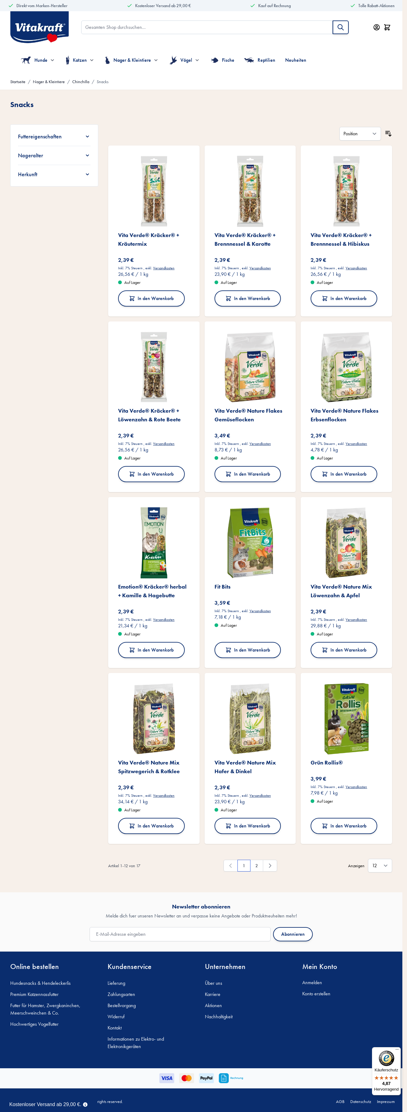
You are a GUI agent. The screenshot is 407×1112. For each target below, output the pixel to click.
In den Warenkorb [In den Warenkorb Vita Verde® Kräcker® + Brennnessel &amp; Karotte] (247, 298)
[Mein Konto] (377, 27)
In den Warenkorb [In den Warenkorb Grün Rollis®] (344, 826)
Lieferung (116, 983)
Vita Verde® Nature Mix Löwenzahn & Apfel (341, 591)
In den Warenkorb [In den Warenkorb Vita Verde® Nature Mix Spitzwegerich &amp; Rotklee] (151, 826)
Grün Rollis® (327, 762)
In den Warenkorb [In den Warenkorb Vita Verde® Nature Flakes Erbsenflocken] (344, 474)
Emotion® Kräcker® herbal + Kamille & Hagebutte (152, 591)
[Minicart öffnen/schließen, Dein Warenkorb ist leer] (387, 27)
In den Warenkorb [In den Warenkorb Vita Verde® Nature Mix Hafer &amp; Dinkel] (247, 826)
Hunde (34, 60)
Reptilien (260, 60)
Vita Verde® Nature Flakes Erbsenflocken (344, 415)
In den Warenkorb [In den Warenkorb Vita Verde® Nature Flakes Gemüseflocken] (247, 474)
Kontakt (115, 1028)
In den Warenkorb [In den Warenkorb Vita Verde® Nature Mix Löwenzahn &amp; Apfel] (344, 650)
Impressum (386, 1101)
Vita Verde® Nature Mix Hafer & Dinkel (245, 767)
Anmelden (312, 982)
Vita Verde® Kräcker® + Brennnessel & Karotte (245, 239)
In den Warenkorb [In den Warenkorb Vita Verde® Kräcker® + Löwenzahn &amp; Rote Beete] (151, 474)
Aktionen (213, 1005)
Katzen (76, 60)
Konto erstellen (316, 993)
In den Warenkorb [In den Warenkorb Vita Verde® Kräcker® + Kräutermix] (151, 298)
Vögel (181, 60)
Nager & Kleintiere (128, 60)
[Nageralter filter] (54, 155)
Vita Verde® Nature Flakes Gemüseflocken (248, 415)
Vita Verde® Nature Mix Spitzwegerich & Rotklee (149, 767)
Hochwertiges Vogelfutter (34, 1024)
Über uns (213, 983)
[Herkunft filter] (54, 174)
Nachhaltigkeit (218, 1016)
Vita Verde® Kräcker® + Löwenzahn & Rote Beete (149, 415)
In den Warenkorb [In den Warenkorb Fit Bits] (247, 650)
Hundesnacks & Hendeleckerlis (40, 983)
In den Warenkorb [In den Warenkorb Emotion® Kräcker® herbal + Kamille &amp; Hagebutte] (151, 650)
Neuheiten (295, 60)
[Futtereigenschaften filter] (54, 136)
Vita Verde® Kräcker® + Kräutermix (148, 239)
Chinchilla (80, 81)
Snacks (102, 81)
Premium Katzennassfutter (34, 994)
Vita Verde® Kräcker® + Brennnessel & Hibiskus (341, 239)
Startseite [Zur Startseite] (17, 81)
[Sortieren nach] (360, 134)
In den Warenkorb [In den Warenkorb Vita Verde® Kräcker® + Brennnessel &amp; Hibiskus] (344, 298)
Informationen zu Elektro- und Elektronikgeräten (136, 1043)
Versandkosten (164, 268)
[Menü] (397, 1051)
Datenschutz (360, 1101)
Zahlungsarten (121, 994)
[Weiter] (270, 866)
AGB (340, 1101)
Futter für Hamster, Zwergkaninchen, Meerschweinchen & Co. (45, 1009)
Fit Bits (223, 586)
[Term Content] (85, 1104)
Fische (222, 60)
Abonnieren (293, 934)
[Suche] (341, 27)
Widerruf (116, 1016)
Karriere (212, 994)
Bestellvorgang (122, 1005)
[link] (230, 866)
